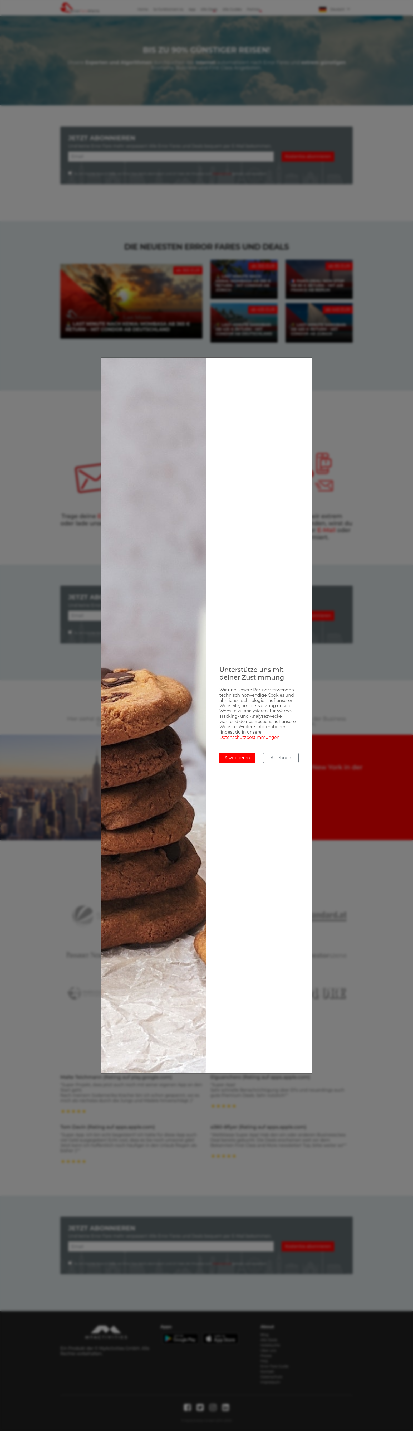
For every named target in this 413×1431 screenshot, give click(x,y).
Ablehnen (281, 757)
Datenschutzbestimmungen (249, 737)
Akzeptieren (237, 757)
